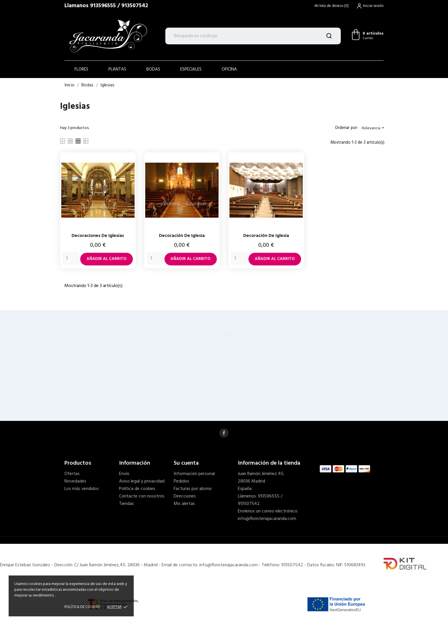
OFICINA (229, 69)
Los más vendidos (81, 489)
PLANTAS (117, 69)
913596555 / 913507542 (119, 5)
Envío (124, 474)
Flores (81, 69)
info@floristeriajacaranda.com (267, 519)
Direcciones (185, 496)
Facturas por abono (193, 489)
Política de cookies (137, 489)
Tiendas (126, 504)
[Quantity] (71, 258)
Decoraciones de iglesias (98, 236)
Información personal (194, 474)
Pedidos (181, 481)
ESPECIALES (191, 69)
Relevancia (374, 128)
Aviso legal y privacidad (141, 481)
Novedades (75, 481)
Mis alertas (184, 504)
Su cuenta (186, 463)
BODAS (153, 69)
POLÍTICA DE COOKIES (82, 607)
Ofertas (72, 474)
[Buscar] (253, 36)
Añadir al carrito (107, 259)
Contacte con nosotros (141, 496)
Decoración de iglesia (182, 236)
